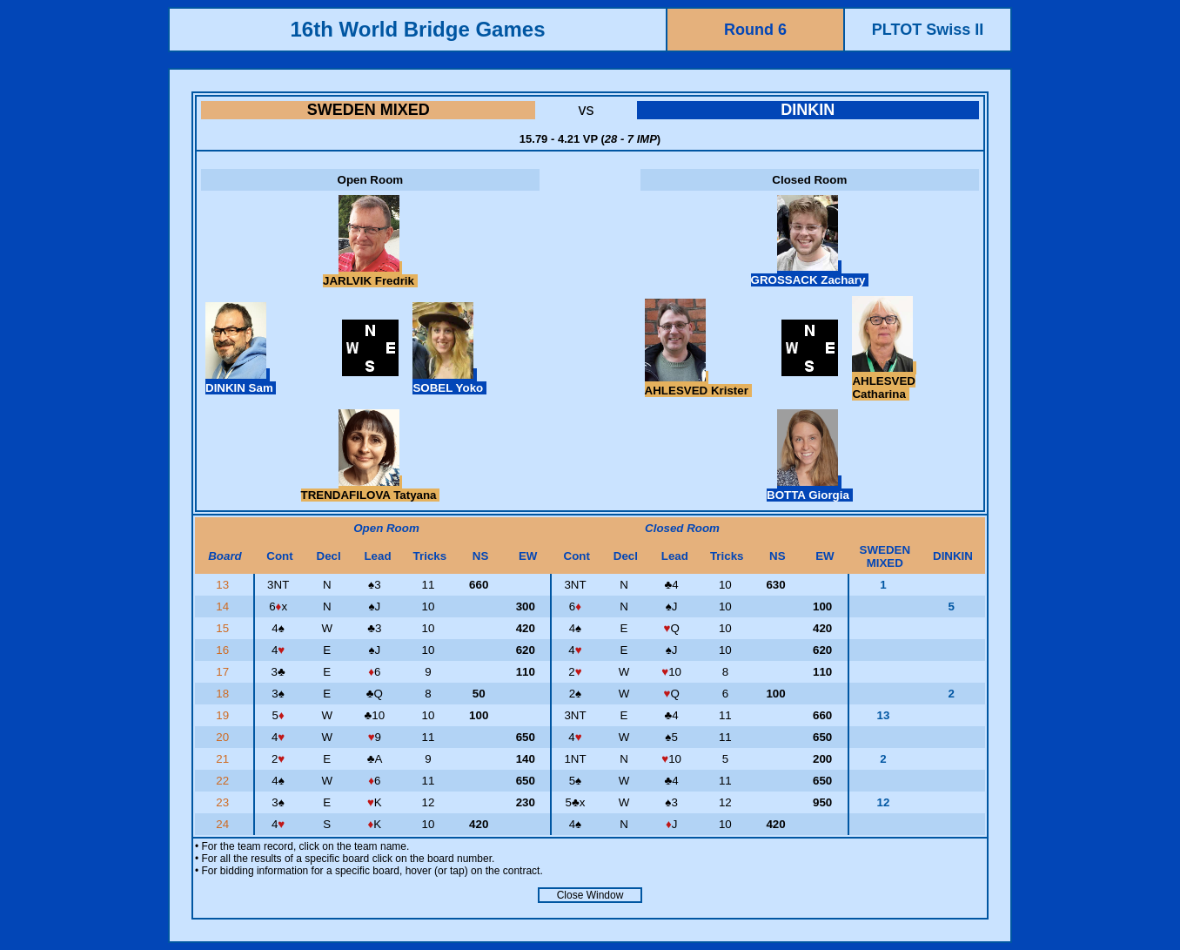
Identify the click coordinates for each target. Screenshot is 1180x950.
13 (224, 584)
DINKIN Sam (240, 381)
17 (224, 671)
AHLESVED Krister (698, 384)
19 (224, 715)
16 (224, 650)
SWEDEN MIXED (368, 109)
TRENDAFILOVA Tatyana (370, 488)
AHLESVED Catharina (884, 381)
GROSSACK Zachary (810, 273)
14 (224, 606)
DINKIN (808, 109)
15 (224, 628)
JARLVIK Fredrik (370, 274)
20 (224, 737)
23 (224, 802)
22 (224, 780)
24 (224, 824)
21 (224, 758)
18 (224, 693)
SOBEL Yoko (449, 381)
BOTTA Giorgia (809, 488)
